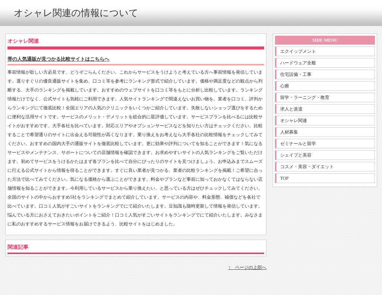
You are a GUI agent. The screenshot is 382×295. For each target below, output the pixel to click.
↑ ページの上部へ (247, 267)
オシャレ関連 (293, 120)
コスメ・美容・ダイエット (307, 166)
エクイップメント (298, 51)
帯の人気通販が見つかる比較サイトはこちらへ (58, 59)
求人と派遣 (291, 109)
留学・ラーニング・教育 (304, 97)
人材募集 (289, 132)
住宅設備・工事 (295, 74)
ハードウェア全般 (298, 62)
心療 (284, 86)
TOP (284, 178)
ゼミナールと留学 (298, 143)
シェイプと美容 (295, 155)
